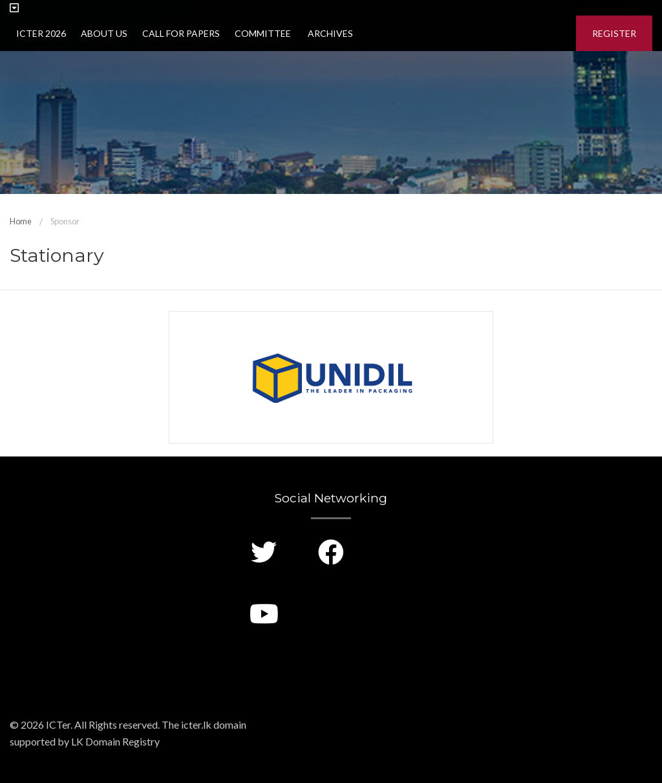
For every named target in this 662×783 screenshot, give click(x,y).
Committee (263, 33)
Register (614, 33)
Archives (329, 33)
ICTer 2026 (41, 33)
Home (21, 221)
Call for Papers (181, 33)
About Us (104, 33)
